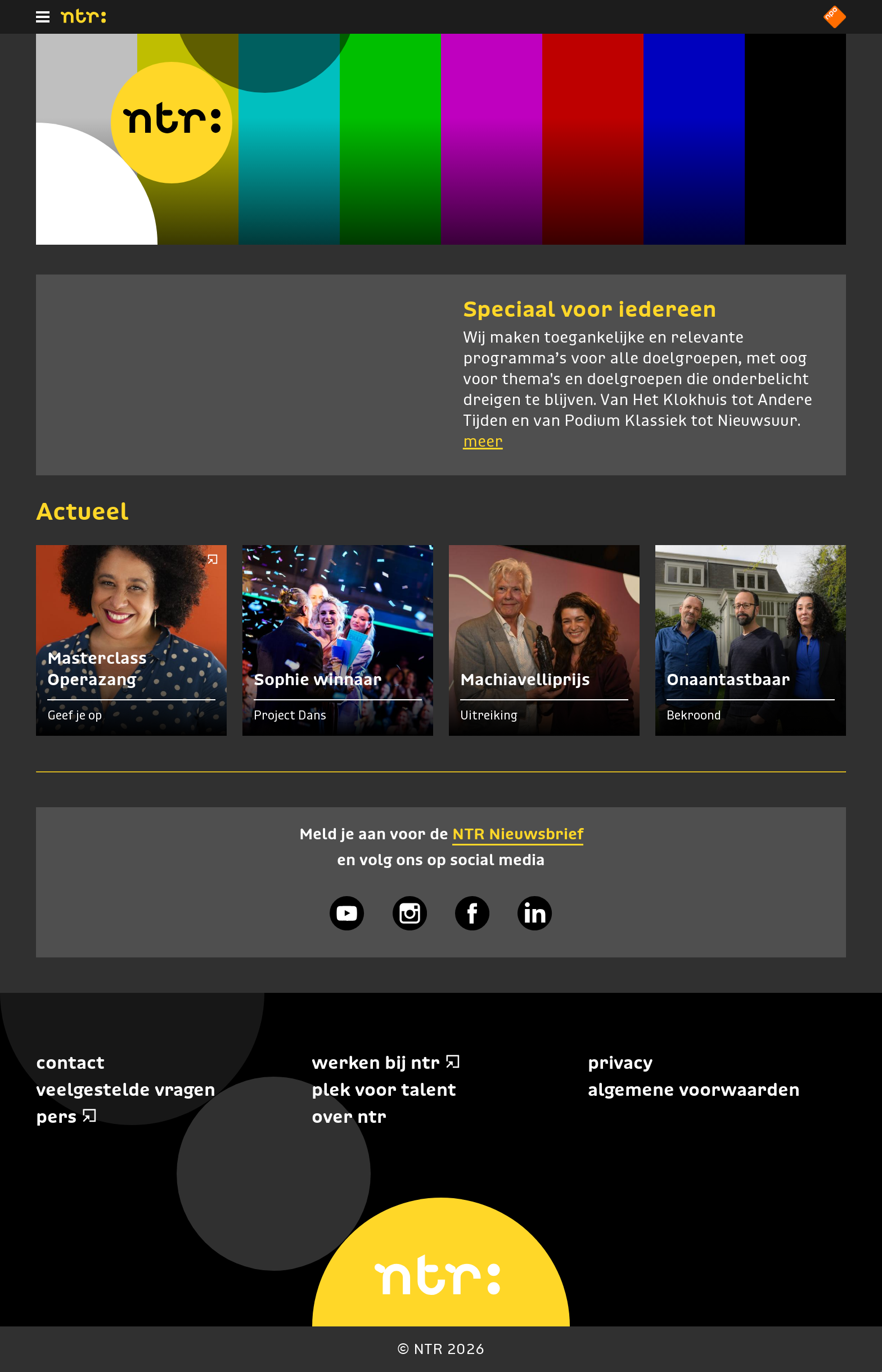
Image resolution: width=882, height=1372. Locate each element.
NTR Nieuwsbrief (517, 834)
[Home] (83, 19)
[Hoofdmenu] (42, 17)
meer (483, 442)
